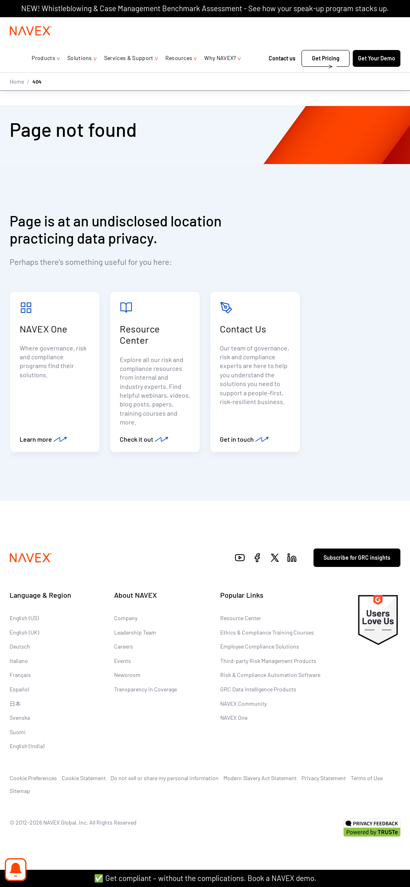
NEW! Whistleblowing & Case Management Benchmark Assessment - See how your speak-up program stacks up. (205, 8)
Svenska (20, 720)
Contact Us (243, 329)
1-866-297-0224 (315, 25)
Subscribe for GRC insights (357, 560)
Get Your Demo (376, 74)
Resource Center (140, 335)
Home (17, 97)
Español (19, 691)
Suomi (18, 734)
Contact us (283, 74)
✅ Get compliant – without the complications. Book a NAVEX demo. (205, 878)
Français (20, 677)
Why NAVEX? (220, 73)
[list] (374, 25)
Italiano (19, 663)
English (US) (24, 620)
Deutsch (20, 648)
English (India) (27, 748)
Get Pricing (326, 74)
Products (43, 73)
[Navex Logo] (31, 47)
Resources (179, 73)
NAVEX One (43, 329)
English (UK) (24, 634)
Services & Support (128, 73)
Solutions (79, 73)
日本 (15, 705)
